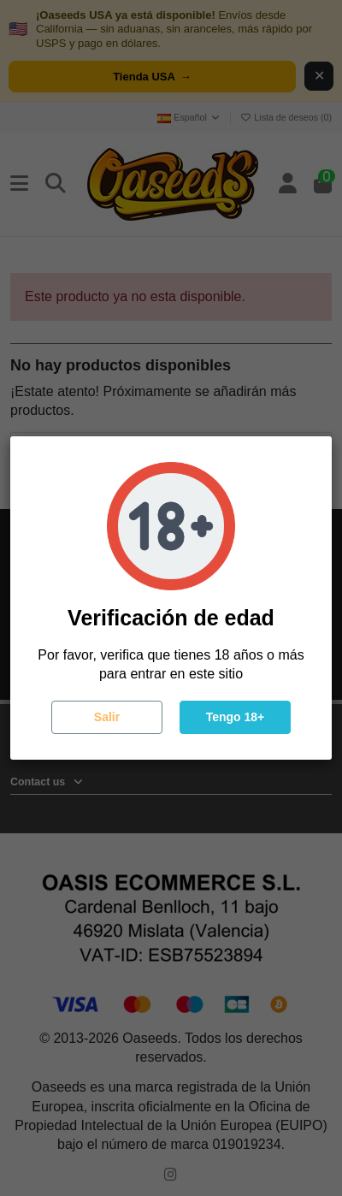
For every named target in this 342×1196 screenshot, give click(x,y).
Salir (107, 717)
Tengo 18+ (235, 717)
